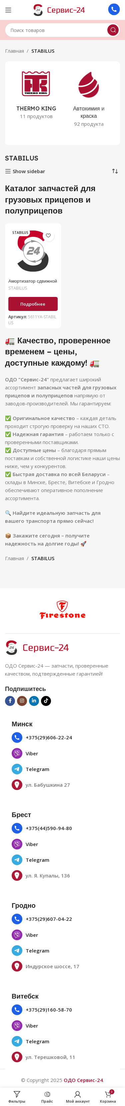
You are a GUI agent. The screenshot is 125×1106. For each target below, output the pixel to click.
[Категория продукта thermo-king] (36, 95)
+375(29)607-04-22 (49, 918)
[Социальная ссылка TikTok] (46, 701)
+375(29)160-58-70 (49, 1009)
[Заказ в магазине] (115, 171)
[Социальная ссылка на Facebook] (10, 701)
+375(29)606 (41, 737)
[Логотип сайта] (63, 9)
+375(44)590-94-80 (49, 828)
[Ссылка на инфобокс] (114, 10)
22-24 (65, 737)
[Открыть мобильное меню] (8, 10)
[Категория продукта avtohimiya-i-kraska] (89, 99)
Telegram (37, 769)
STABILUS (17, 288)
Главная (14, 50)
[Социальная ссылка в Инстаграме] (22, 701)
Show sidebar (29, 171)
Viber (32, 753)
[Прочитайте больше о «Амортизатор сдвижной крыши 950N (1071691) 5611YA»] (33, 304)
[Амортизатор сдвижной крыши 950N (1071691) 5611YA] (33, 251)
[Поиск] (62, 30)
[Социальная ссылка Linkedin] (34, 701)
